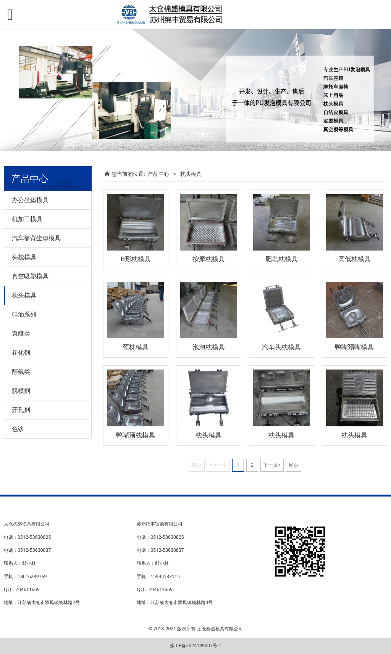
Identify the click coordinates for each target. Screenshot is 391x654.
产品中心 (158, 173)
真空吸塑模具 (30, 276)
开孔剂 (21, 409)
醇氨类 (21, 371)
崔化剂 (21, 352)
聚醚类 (21, 333)
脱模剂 (21, 390)
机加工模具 (27, 219)
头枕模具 (24, 257)
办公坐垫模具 (30, 200)
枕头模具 (24, 295)
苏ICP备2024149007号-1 (195, 645)
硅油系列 (24, 314)
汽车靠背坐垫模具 (36, 238)
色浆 (18, 428)
